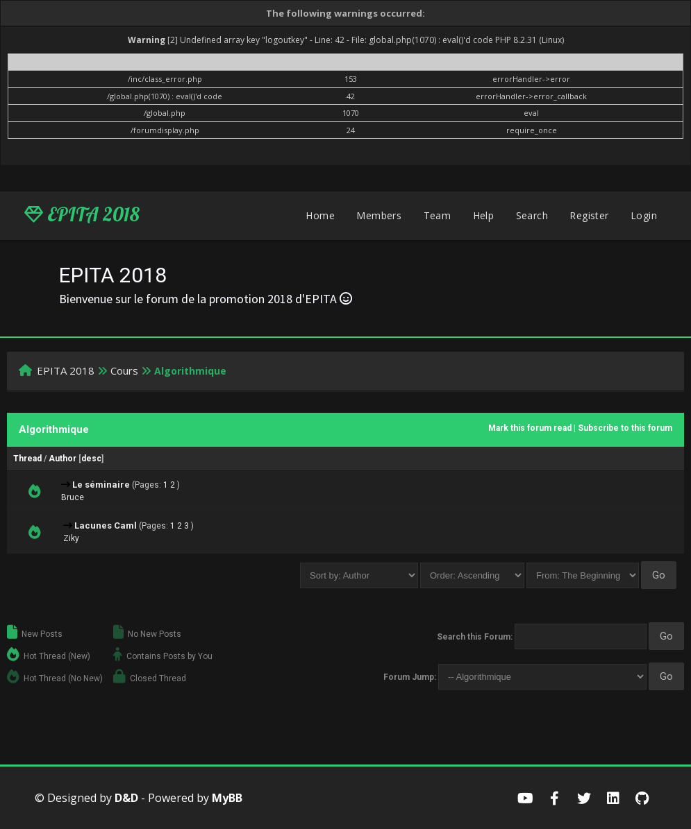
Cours (124, 370)
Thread (27, 458)
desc (91, 458)
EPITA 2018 (82, 214)
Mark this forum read (530, 428)
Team (437, 215)
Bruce (72, 497)
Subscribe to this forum (625, 428)
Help (483, 215)
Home (320, 215)
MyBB (227, 797)
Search (532, 215)
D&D (126, 797)
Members (378, 215)
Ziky (71, 538)
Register (588, 215)
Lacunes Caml (105, 525)
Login (644, 215)
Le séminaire (101, 484)
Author (62, 458)
